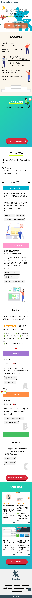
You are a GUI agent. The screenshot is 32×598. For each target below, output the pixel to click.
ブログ (5, 588)
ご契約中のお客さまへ (17, 591)
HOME (16, 2)
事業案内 (10, 588)
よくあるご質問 (25, 585)
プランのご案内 (8, 585)
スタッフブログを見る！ (16, 562)
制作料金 (28, 588)
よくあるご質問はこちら (16, 141)
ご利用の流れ (17, 585)
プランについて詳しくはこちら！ (16, 478)
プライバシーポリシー (19, 588)
